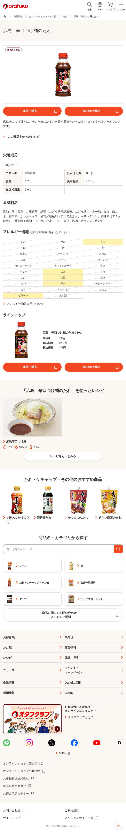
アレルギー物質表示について (25, 303)
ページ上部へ (119, 826)
